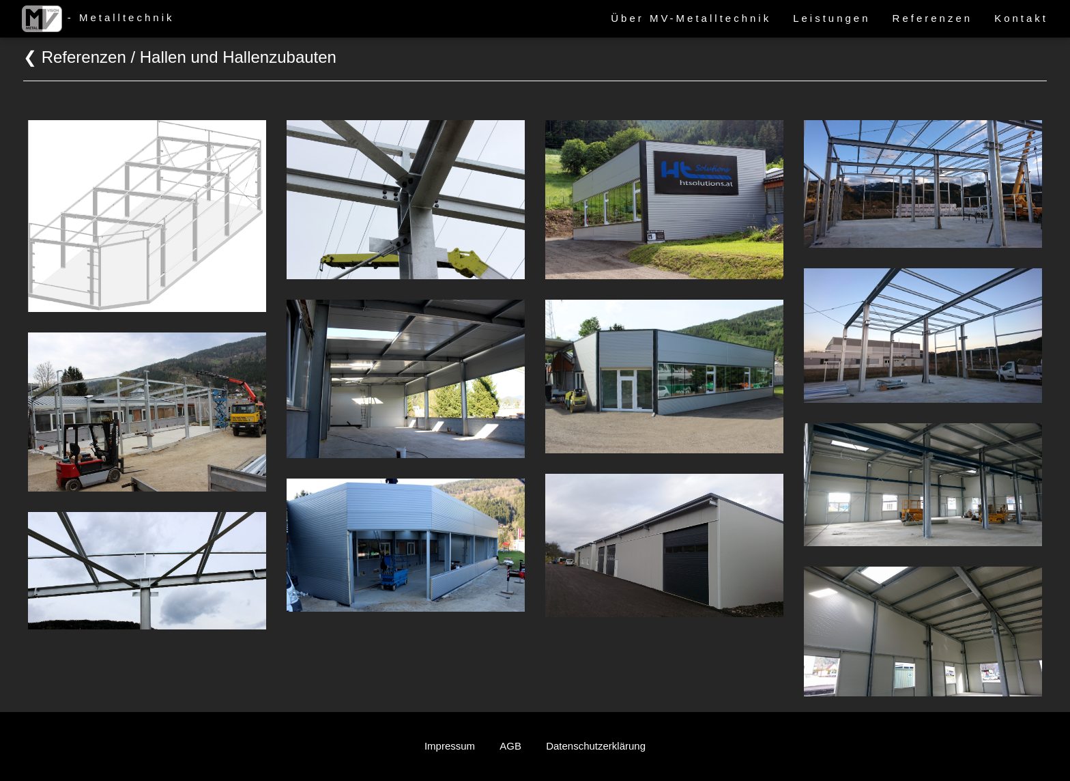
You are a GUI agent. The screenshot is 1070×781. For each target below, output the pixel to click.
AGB (510, 746)
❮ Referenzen (74, 57)
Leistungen (831, 18)
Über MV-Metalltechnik (691, 18)
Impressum (449, 746)
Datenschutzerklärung (596, 746)
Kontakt (1021, 18)
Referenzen (933, 18)
